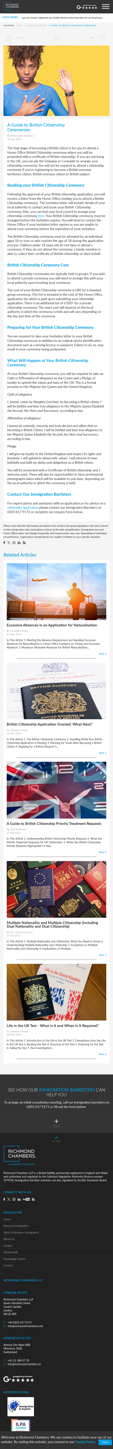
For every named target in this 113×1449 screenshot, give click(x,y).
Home (19, 26)
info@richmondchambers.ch (22, 1364)
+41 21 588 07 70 (16, 1360)
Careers (7, 1245)
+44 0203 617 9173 (17, 1322)
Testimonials (10, 1252)
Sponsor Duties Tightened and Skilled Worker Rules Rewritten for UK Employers (62, 17)
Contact (8, 1265)
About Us (9, 1239)
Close (105, 1442)
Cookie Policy (85, 1442)
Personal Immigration (16, 1226)
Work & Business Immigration (21, 1232)
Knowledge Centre (36, 26)
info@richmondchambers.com (23, 1326)
